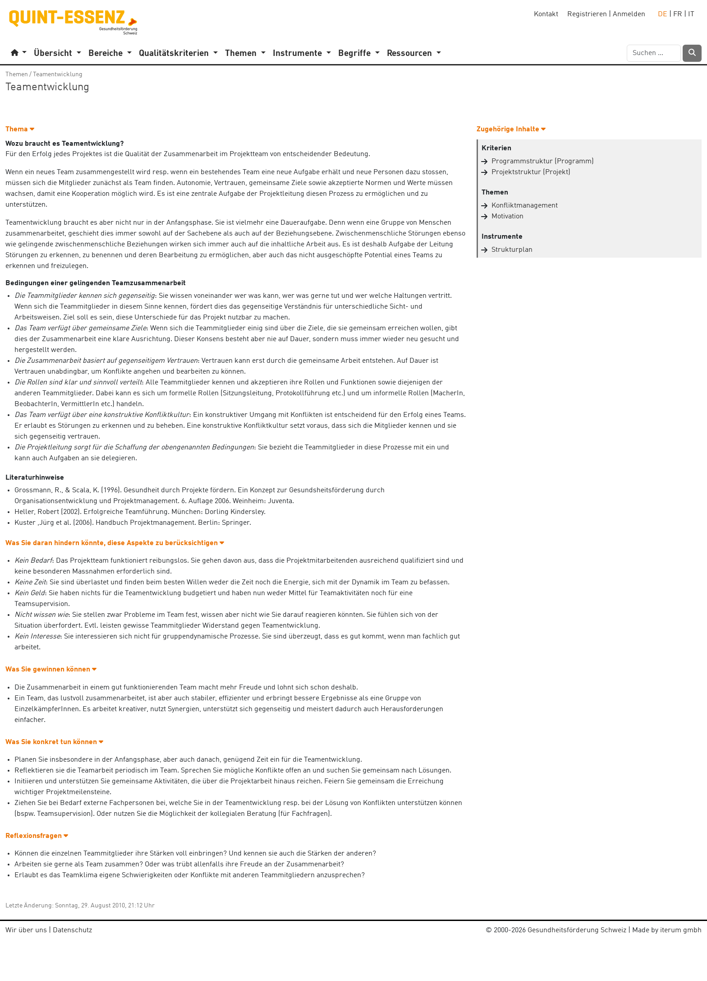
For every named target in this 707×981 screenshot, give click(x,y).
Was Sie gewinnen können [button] (50, 669)
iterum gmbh (681, 930)
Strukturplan (512, 250)
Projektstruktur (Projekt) (530, 172)
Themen (16, 74)
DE (662, 14)
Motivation (507, 216)
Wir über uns (26, 930)
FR (677, 14)
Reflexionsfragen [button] (36, 836)
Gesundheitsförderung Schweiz (577, 930)
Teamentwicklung (58, 74)
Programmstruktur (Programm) (542, 161)
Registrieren (587, 14)
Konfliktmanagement (524, 205)
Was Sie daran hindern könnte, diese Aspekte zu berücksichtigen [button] (114, 543)
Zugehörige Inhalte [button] (511, 129)
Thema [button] (19, 129)
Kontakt (546, 14)
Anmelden (629, 14)
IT (691, 14)
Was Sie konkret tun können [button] (54, 742)
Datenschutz (72, 930)
